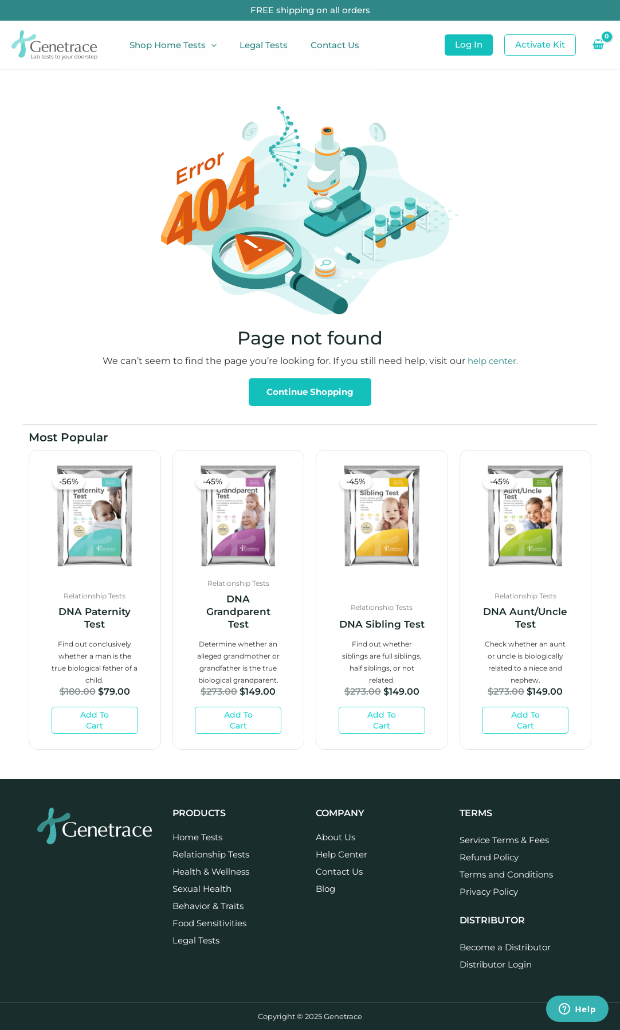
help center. (492, 360)
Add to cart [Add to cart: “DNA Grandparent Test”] (238, 720)
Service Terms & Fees (504, 840)
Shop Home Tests (170, 45)
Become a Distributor (505, 947)
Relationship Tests (210, 854)
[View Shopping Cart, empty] (598, 44)
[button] (469, 45)
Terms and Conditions (506, 874)
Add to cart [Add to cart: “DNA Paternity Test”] (94, 720)
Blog (325, 888)
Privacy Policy (489, 891)
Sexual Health (201, 888)
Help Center (341, 854)
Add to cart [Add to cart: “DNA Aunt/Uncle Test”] (525, 720)
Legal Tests (255, 45)
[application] (208, 45)
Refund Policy (489, 857)
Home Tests (197, 837)
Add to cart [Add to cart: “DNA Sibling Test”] (381, 720)
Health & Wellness (210, 871)
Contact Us (320, 45)
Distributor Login (496, 964)
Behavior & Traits (208, 905)
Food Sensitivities (209, 923)
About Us (335, 837)
